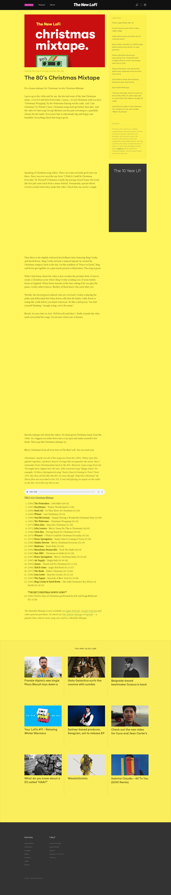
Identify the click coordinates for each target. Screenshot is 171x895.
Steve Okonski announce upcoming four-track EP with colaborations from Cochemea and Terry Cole (126, 59)
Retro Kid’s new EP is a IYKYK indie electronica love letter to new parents (127, 47)
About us (52, 850)
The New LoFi (85, 5)
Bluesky (27, 865)
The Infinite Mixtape (72, 614)
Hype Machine (29, 843)
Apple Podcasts (72, 610)
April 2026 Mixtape (120, 87)
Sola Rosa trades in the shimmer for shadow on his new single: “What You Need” (127, 109)
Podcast (42, 5)
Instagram (27, 850)
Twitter (26, 861)
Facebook (27, 857)
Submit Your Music (55, 843)
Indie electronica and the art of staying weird (126, 37)
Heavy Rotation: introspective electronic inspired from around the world (126, 71)
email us (120, 148)
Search (137, 4)
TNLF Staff (35, 71)
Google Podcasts (89, 610)
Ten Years (29, 5)
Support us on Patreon (56, 854)
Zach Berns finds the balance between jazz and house (125, 80)
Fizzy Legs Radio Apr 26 (123, 23)
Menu (145, 4)
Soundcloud (28, 847)
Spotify (89, 614)
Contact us (52, 857)
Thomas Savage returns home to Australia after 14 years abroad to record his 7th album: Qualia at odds (127, 97)
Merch (52, 5)
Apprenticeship (54, 847)
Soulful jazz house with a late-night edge (126, 29)
